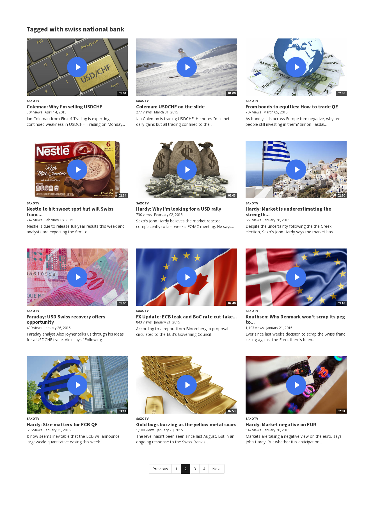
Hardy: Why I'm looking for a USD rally (178, 209)
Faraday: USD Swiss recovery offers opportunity (66, 319)
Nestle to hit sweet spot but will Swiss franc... (70, 212)
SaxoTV (33, 101)
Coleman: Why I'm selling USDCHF (64, 106)
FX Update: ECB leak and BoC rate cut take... (186, 316)
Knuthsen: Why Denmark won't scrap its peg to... (295, 319)
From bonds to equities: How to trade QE (292, 106)
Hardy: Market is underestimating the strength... (288, 212)
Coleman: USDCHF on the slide (170, 106)
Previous (160, 468)
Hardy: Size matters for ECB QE (62, 424)
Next (216, 468)
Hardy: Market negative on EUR (281, 424)
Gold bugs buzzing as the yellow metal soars (186, 424)
